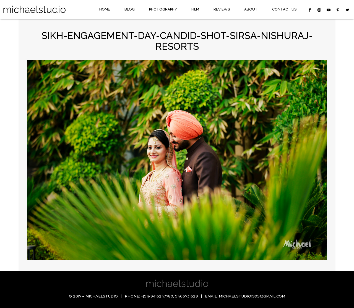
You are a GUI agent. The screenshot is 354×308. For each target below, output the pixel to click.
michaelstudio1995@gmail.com (252, 296)
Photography (163, 9)
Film (195, 9)
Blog (129, 9)
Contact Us (284, 9)
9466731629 (186, 296)
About (251, 9)
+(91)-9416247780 (157, 296)
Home (104, 9)
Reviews (222, 9)
